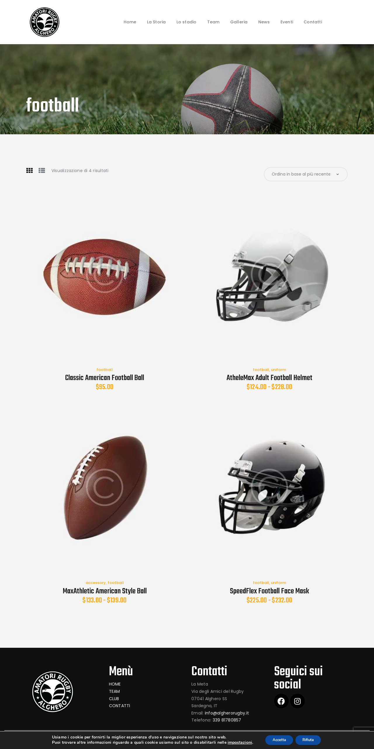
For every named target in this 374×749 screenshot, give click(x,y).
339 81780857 (227, 721)
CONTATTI (119, 706)
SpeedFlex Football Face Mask (269, 592)
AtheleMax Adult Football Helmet (269, 379)
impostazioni (235, 742)
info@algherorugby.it (227, 714)
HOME (115, 685)
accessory (96, 583)
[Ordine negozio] (306, 174)
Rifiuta (310, 740)
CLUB (114, 699)
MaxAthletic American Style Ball (105, 592)
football (104, 370)
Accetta (277, 740)
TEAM (114, 692)
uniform (278, 370)
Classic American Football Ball (104, 379)
